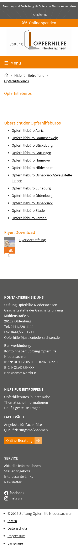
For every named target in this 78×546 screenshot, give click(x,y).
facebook (14, 493)
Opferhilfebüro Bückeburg (32, 145)
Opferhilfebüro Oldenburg (32, 195)
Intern (12, 520)
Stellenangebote (17, 471)
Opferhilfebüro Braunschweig (35, 137)
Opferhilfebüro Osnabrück (32, 203)
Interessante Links (18, 476)
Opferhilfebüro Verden (29, 218)
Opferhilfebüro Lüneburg (31, 188)
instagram (15, 498)
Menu (12, 63)
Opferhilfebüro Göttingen (31, 152)
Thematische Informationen (26, 402)
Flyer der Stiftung (32, 240)
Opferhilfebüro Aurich (29, 130)
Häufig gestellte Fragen (22, 408)
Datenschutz (17, 528)
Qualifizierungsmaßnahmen (26, 430)
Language (15, 543)
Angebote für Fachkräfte (23, 424)
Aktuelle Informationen (22, 465)
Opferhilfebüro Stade (28, 210)
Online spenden (39, 22)
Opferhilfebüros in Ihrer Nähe (27, 397)
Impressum (16, 535)
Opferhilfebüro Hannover (31, 160)
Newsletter (12, 482)
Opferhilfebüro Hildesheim (32, 167)
